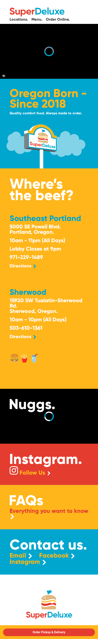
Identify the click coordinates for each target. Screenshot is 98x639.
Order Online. (58, 19)
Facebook (57, 555)
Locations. (19, 19)
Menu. (37, 19)
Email (21, 555)
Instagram (28, 562)
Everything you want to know (49, 513)
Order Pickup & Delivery (49, 632)
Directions (23, 266)
